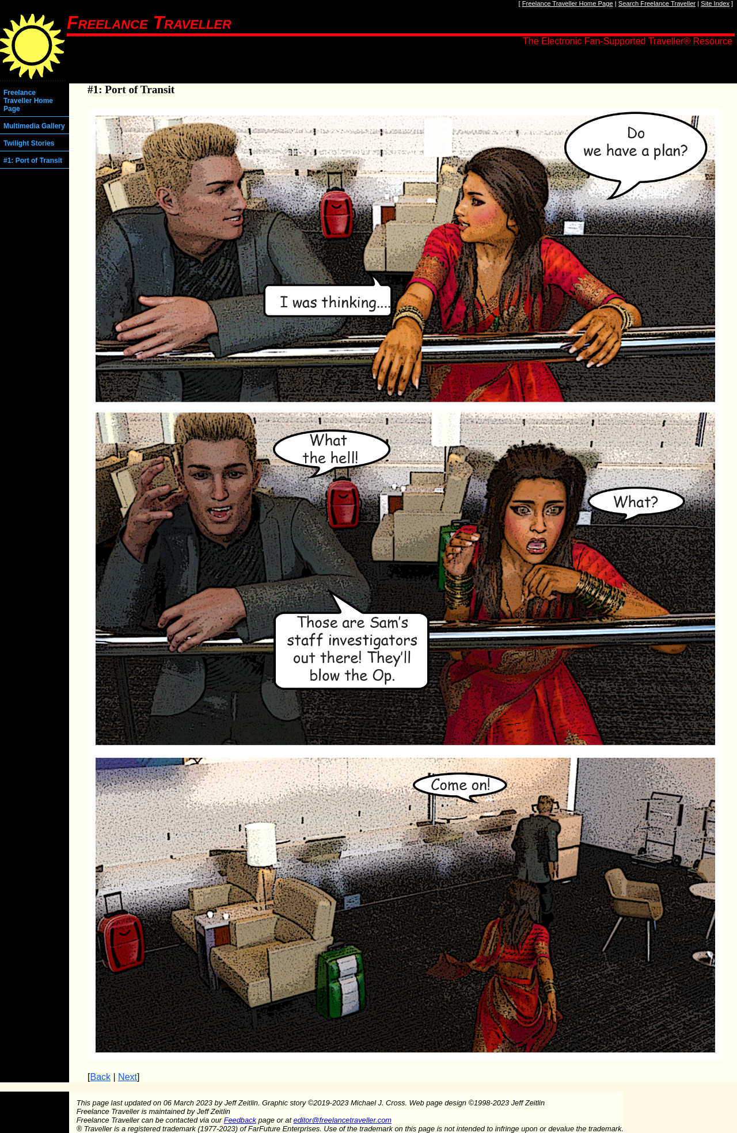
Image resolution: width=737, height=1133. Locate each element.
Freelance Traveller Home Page (567, 3)
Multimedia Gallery (34, 126)
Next (127, 1077)
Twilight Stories (28, 143)
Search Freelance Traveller (657, 3)
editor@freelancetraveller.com (343, 1120)
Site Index (715, 3)
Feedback (240, 1120)
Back (100, 1077)
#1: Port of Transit (32, 161)
